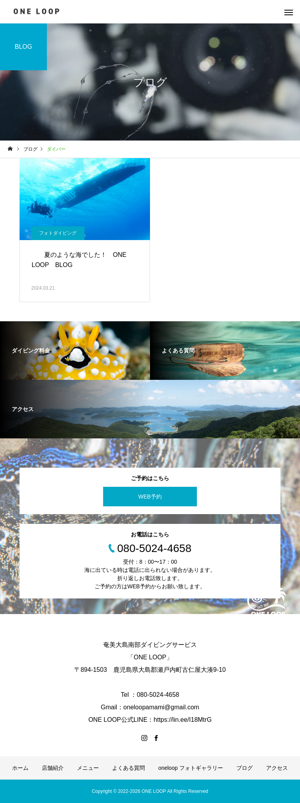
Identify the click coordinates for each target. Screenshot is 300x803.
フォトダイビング (58, 233)
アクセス (277, 768)
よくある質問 (128, 768)
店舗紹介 (53, 768)
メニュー (88, 768)
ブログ (244, 768)
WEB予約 (150, 496)
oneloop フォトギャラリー (190, 768)
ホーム (20, 768)
